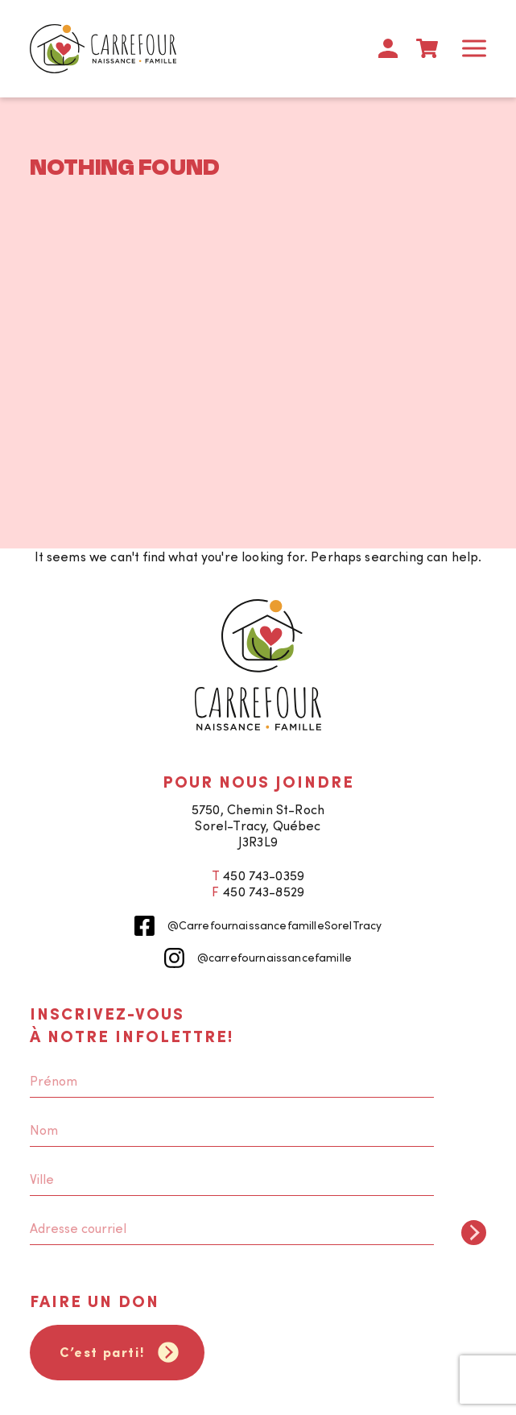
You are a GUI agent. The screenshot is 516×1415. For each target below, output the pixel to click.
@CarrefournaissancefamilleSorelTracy (258, 926)
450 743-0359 (263, 875)
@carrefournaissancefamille (258, 958)
